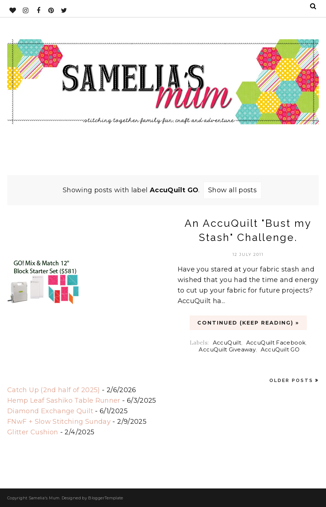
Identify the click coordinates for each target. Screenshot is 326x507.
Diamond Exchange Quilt (50, 411)
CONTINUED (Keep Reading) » (248, 322)
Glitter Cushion (32, 432)
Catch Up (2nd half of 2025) (53, 390)
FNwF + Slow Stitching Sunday (59, 422)
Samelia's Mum (44, 497)
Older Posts (291, 380)
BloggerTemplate (105, 497)
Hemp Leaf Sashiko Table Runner (63, 401)
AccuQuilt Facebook (275, 342)
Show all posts (232, 190)
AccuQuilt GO (280, 349)
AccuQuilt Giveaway (227, 349)
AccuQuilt (227, 342)
